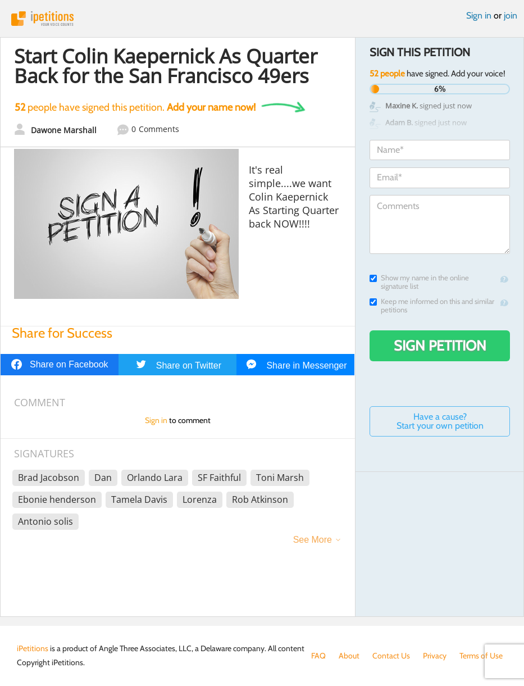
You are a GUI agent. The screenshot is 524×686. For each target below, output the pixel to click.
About (349, 656)
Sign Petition (440, 345)
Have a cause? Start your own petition (440, 421)
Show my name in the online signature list (419, 282)
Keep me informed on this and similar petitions (432, 305)
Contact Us (391, 656)
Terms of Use (481, 656)
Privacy (434, 656)
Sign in (478, 15)
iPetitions (262, 18)
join (510, 15)
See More (312, 539)
